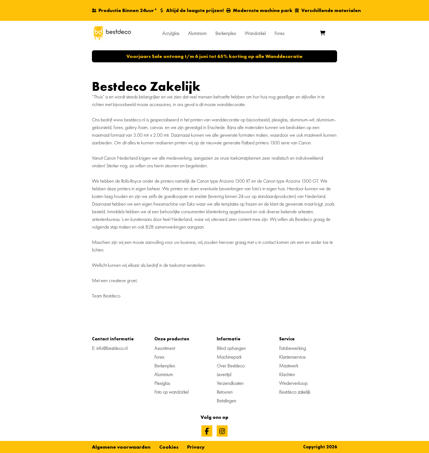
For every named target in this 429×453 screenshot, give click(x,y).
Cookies (168, 447)
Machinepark (229, 357)
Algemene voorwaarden (121, 447)
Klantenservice (292, 357)
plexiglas (280, 119)
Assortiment (164, 348)
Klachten (287, 374)
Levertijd (224, 374)
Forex (279, 33)
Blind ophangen (231, 348)
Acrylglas (170, 33)
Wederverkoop (293, 383)
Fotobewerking (292, 348)
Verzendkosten (230, 383)
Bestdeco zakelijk (294, 392)
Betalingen (226, 401)
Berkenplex (225, 33)
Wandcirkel (255, 33)
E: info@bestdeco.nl (109, 348)
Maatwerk (288, 366)
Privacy (196, 447)
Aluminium (197, 33)
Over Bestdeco (231, 366)
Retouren (225, 392)
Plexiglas (162, 383)
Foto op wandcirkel (171, 392)
